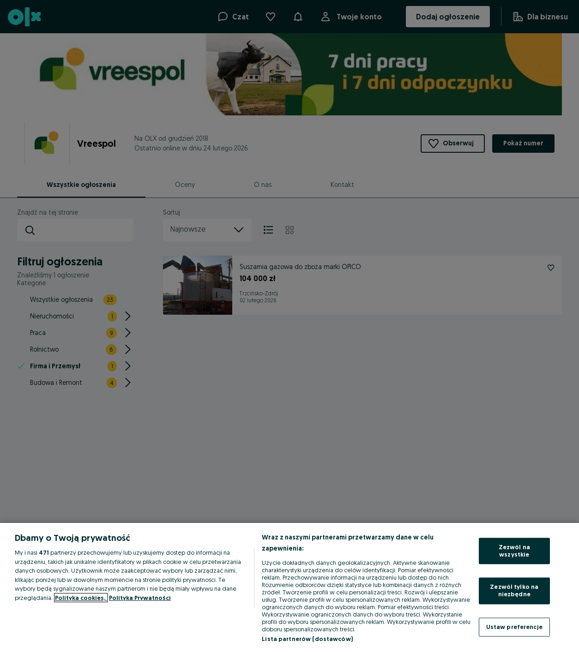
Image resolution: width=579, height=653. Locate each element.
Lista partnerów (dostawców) (307, 638)
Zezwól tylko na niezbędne (514, 590)
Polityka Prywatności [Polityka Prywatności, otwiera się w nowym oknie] (140, 597)
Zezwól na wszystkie (514, 551)
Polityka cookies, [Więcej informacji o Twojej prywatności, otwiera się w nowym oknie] (81, 597)
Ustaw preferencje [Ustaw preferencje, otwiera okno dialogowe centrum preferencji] (514, 626)
